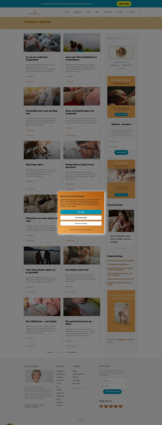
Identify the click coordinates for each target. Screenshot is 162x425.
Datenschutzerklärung (77, 229)
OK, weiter (81, 212)
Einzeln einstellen (81, 223)
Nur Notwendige (81, 217)
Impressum (88, 229)
